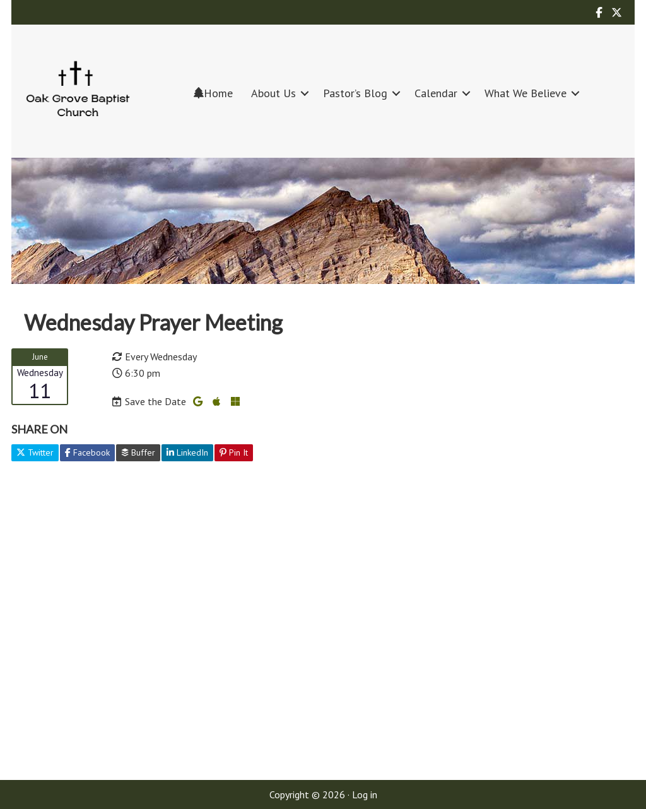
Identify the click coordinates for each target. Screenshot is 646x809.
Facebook (87, 452)
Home (213, 93)
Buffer (138, 452)
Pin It (234, 452)
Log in (364, 794)
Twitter (35, 452)
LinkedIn (187, 452)
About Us (273, 93)
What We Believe (525, 93)
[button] (305, 93)
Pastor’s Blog (355, 93)
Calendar (435, 93)
